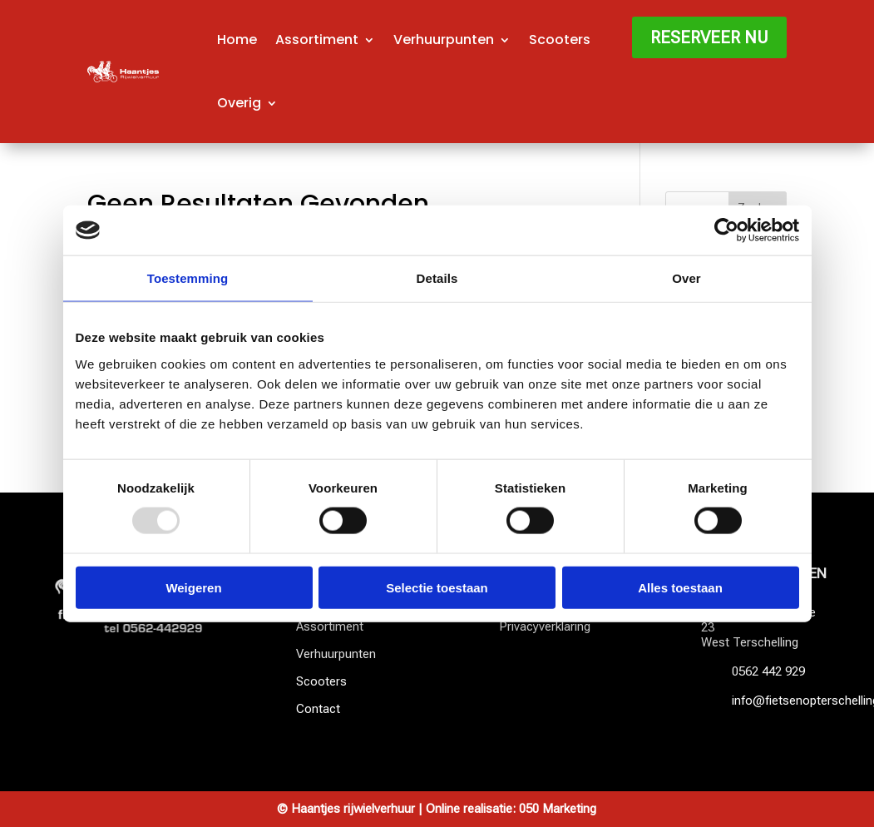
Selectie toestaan (437, 587)
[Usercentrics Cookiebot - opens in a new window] (726, 230)
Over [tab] (686, 278)
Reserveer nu (709, 37)
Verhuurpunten (443, 39)
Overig (239, 102)
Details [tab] (437, 278)
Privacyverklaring (544, 626)
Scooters (559, 39)
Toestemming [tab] (188, 278)
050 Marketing (557, 808)
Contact (318, 708)
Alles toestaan (680, 587)
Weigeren (193, 587)
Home (237, 39)
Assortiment (316, 39)
